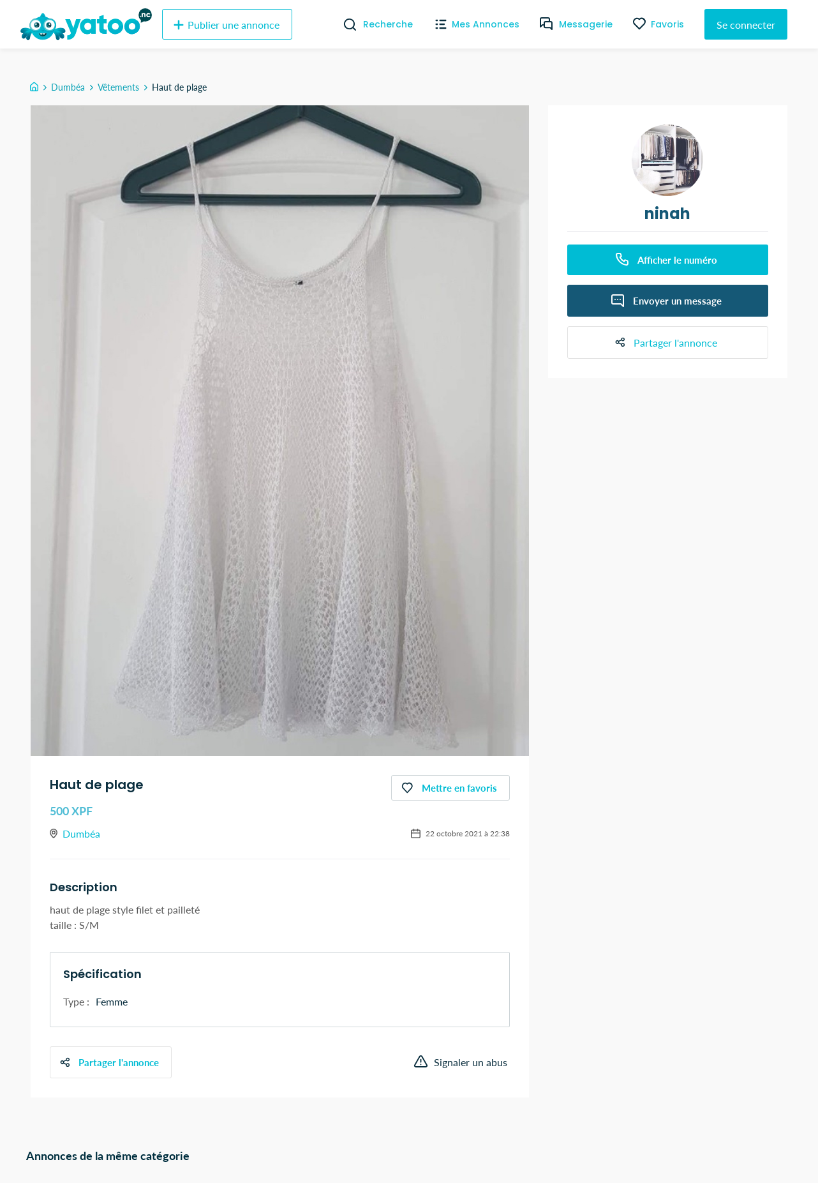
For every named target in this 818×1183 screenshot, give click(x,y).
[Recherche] (345, 24)
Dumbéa (68, 87)
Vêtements (118, 87)
